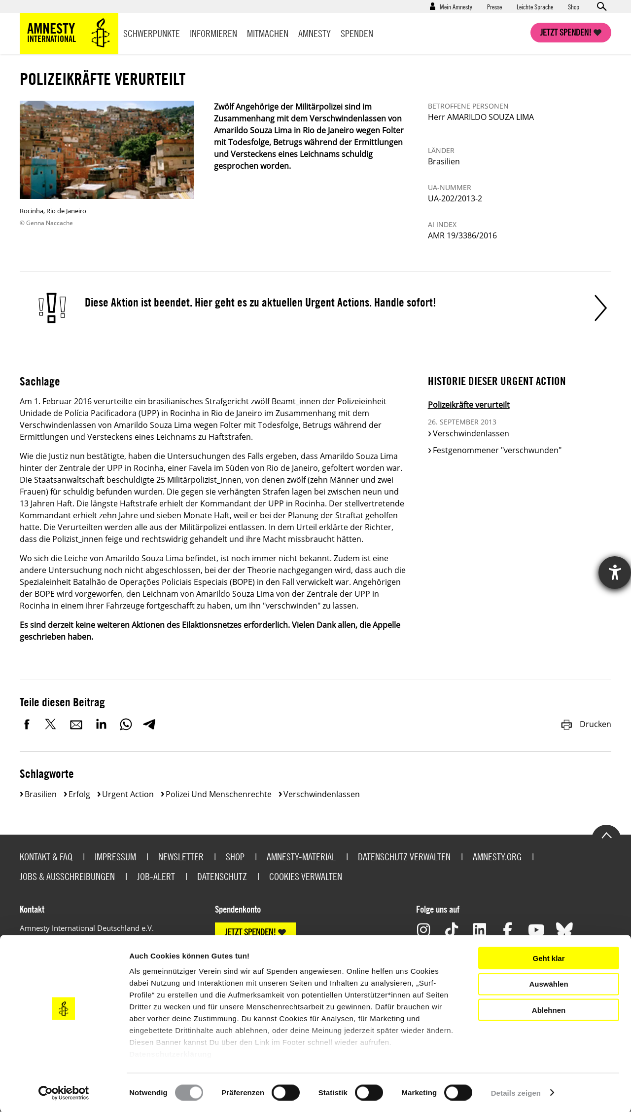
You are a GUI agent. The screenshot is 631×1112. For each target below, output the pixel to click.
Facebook (27, 724)
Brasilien (41, 794)
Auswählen (548, 984)
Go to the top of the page (606, 834)
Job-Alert (156, 876)
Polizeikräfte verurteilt (469, 404)
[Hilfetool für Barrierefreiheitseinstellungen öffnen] (614, 572)
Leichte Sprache (535, 6)
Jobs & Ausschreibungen (67, 876)
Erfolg (79, 794)
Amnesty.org (497, 856)
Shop (573, 6)
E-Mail (76, 724)
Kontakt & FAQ (46, 856)
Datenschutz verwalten (404, 856)
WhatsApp (125, 724)
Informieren (213, 33)
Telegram (149, 724)
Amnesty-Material (301, 856)
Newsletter (181, 856)
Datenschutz (222, 876)
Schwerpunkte (151, 33)
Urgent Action (128, 794)
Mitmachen (267, 33)
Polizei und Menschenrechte (219, 794)
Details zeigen (516, 1092)
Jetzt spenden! (566, 32)
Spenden (357, 33)
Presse (494, 6)
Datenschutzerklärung (170, 1054)
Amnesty (314, 33)
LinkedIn (101, 724)
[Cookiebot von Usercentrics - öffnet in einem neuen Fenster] (64, 1092)
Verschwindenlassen (471, 433)
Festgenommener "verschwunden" (497, 450)
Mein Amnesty (456, 6)
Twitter (51, 724)
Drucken (585, 724)
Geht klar (548, 958)
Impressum (115, 856)
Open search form (601, 6)
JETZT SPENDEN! (250, 932)
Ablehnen (548, 1009)
